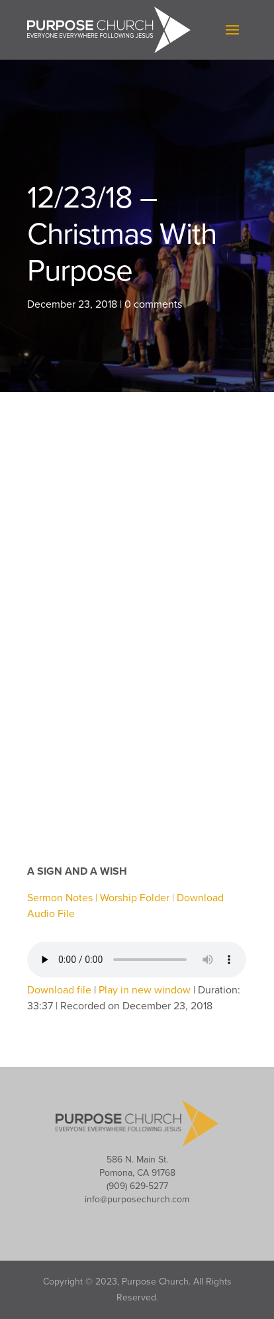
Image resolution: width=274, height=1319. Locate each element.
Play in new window (145, 990)
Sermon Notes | (63, 898)
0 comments (153, 304)
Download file (59, 990)
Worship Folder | (138, 898)
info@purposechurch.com (137, 1199)
